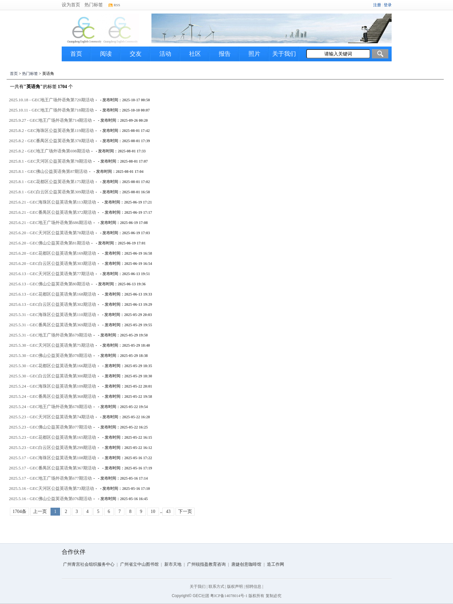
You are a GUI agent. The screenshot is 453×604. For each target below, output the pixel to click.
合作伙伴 (73, 552)
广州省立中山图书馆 (139, 564)
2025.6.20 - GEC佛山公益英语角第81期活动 (49, 242)
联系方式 (216, 586)
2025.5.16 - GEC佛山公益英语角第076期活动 (50, 498)
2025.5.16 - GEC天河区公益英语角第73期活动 (51, 488)
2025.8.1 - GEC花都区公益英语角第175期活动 (51, 181)
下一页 (185, 511)
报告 (225, 53)
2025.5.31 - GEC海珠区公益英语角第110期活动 (52, 314)
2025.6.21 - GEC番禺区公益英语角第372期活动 (52, 212)
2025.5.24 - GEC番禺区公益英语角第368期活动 (52, 396)
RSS (117, 5)
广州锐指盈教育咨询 (206, 564)
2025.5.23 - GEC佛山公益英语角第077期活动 (50, 427)
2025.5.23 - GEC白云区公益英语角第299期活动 (52, 447)
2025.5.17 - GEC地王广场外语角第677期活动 (50, 478)
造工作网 (275, 564)
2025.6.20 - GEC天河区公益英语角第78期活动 (51, 232)
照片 (254, 53)
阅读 (106, 53)
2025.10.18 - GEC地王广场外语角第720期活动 (51, 99)
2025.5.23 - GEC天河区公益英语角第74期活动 (51, 416)
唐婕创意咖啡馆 (246, 564)
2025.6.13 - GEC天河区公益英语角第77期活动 (51, 273)
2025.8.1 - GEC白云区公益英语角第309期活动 (51, 191)
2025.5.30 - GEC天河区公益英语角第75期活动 (51, 345)
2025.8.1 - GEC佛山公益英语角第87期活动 (48, 171)
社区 (195, 53)
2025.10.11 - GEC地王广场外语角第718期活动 (51, 110)
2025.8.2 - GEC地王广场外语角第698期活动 (49, 150)
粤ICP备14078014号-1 (228, 595)
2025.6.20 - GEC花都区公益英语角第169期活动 (52, 253)
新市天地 (172, 564)
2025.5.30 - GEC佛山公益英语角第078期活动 (50, 355)
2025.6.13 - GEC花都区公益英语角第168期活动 (52, 294)
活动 (165, 53)
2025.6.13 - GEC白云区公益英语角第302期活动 (52, 304)
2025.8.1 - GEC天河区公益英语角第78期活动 (50, 161)
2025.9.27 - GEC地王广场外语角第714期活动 (50, 120)
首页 (76, 53)
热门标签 (93, 4)
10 (153, 511)
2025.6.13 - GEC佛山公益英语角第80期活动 (49, 283)
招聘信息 (253, 586)
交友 (136, 53)
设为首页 (71, 4)
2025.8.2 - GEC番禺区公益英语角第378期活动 (51, 140)
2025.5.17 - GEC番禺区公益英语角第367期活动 (52, 467)
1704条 (19, 511)
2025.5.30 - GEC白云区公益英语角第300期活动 (52, 375)
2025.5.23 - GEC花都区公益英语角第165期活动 (52, 437)
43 (168, 511)
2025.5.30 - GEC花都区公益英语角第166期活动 (52, 365)
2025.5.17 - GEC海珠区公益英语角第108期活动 (52, 457)
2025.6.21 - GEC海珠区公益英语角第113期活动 (52, 202)
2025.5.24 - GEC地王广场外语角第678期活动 (50, 406)
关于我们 (284, 53)
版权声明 (235, 586)
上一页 (40, 511)
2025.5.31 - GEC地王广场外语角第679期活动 (50, 335)
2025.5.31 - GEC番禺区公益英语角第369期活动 (52, 324)
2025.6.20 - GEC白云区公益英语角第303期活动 (52, 263)
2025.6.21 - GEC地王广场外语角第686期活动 (50, 222)
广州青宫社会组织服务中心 (88, 564)
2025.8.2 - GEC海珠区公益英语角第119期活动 (51, 130)
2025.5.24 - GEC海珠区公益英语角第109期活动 (52, 386)
